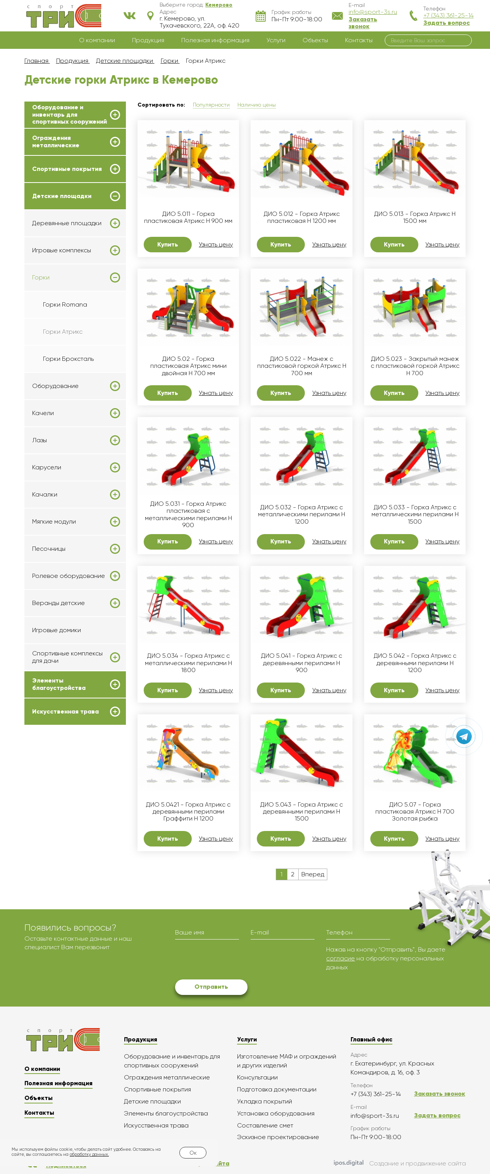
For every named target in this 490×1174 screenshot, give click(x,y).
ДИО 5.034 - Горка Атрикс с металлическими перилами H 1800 (188, 663)
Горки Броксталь (68, 358)
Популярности (211, 105)
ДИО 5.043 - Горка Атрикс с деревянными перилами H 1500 (301, 811)
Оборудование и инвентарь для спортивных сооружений (69, 114)
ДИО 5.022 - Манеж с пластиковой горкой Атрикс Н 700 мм (301, 366)
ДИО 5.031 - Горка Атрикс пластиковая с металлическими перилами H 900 (188, 514)
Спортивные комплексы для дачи (67, 657)
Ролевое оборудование (68, 575)
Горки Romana (65, 304)
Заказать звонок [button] (363, 23)
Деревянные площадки (66, 223)
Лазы (39, 440)
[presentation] (234, 960)
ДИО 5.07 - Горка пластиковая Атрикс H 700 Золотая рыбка (414, 811)
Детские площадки (61, 196)
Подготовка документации (276, 1089)
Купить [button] (167, 244)
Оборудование (55, 386)
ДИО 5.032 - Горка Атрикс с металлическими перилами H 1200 (301, 514)
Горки (41, 277)
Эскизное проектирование (278, 1137)
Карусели (46, 467)
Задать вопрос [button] (446, 22)
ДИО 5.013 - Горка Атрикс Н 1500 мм (415, 217)
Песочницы (48, 548)
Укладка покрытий (264, 1101)
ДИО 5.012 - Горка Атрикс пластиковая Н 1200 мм (302, 217)
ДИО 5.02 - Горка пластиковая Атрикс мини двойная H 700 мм (188, 366)
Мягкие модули (54, 521)
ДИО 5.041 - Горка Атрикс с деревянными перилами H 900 (301, 663)
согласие (340, 958)
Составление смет (265, 1125)
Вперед (312, 874)
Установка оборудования (276, 1113)
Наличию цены (256, 105)
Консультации (257, 1077)
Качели (43, 413)
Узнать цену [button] (216, 244)
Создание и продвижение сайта (400, 1163)
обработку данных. (89, 1154)
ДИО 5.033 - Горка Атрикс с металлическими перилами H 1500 (415, 514)
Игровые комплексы (61, 250)
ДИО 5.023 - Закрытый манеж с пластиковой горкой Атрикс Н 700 (415, 366)
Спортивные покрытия (67, 168)
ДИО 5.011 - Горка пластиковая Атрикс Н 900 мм (188, 217)
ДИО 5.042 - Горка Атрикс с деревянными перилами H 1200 (415, 663)
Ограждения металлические (55, 141)
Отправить (211, 986)
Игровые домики (56, 630)
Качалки (44, 494)
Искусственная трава (65, 711)
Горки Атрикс (63, 331)
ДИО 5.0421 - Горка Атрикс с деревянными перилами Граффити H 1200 (188, 811)
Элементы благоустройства (59, 684)
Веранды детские (58, 603)
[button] (218, 5)
